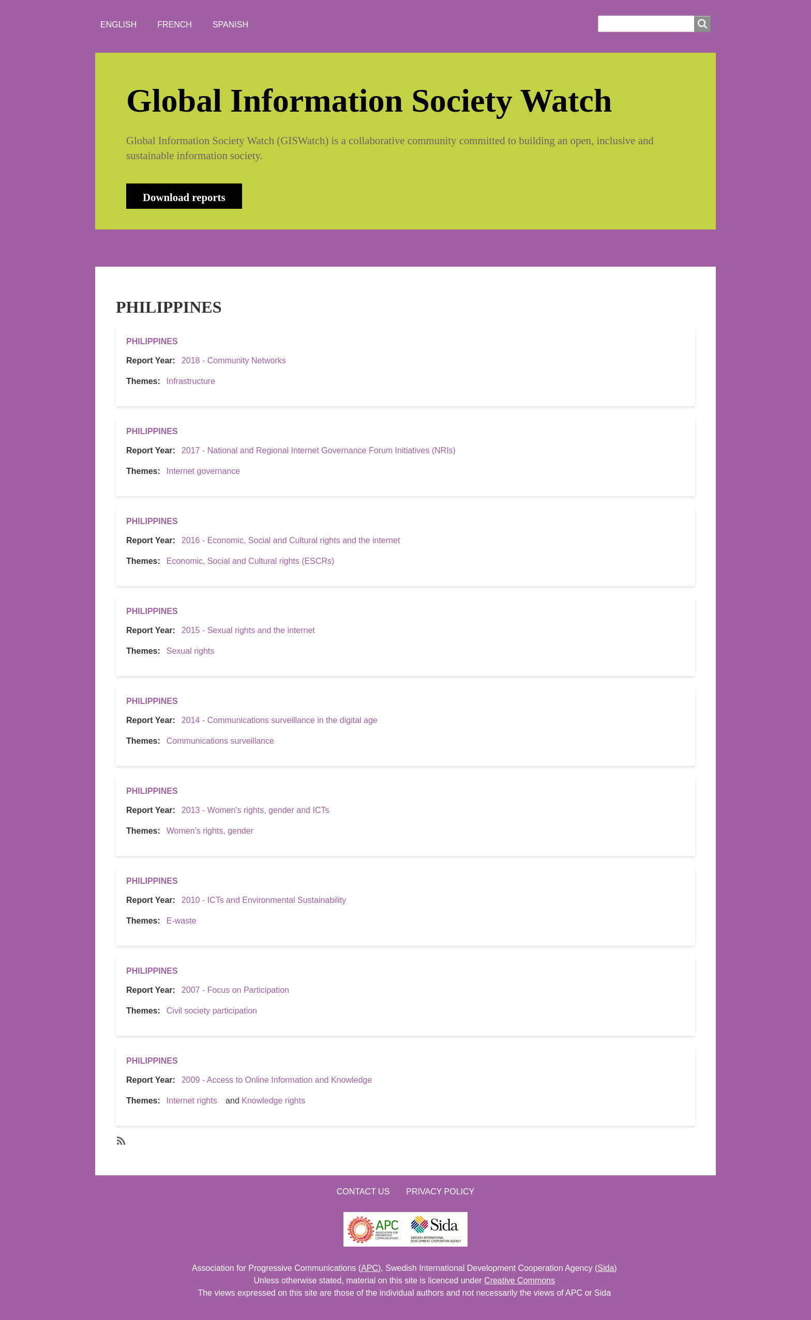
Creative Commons (519, 1280)
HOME (136, 247)
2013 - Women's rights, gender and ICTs (255, 810)
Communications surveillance (220, 740)
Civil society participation (212, 1010)
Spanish (230, 24)
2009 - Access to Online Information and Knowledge (277, 1080)
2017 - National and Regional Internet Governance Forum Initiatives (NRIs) (319, 450)
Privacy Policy (440, 1191)
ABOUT (185, 247)
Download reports (184, 197)
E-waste (182, 920)
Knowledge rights (273, 1100)
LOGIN (447, 247)
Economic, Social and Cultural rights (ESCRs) (251, 561)
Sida (605, 1268)
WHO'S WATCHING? (310, 247)
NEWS (235, 247)
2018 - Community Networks (234, 360)
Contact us (363, 1191)
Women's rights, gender (210, 830)
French (174, 24)
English (118, 24)
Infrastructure (191, 381)
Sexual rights (191, 651)
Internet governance (203, 471)
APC (369, 1268)
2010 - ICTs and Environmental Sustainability (264, 900)
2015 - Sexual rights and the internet (248, 630)
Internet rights (192, 1100)
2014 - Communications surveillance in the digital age (280, 720)
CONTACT (391, 247)
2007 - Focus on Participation (235, 990)
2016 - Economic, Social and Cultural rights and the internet (291, 540)
